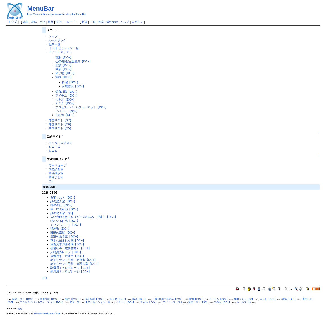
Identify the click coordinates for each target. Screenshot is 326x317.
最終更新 (112, 22)
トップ (12, 22)
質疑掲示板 (56, 173)
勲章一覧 (54, 44)
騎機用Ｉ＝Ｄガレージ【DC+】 (70, 267)
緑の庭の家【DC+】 (63, 201)
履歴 (50, 22)
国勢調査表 (56, 169)
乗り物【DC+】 (65, 73)
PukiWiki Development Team (47, 313)
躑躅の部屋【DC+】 (63, 232)
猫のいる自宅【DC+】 (65, 221)
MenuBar (40, 8)
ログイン (137, 22)
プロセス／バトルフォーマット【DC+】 (81, 107)
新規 (84, 22)
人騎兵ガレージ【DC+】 (66, 252)
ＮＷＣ (53, 150)
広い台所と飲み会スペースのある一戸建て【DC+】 (83, 217)
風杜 (20, 308)
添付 (59, 22)
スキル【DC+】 (65, 99)
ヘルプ (124, 22)
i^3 (50, 181)
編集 (25, 22)
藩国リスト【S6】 (61, 124)
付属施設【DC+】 (73, 86)
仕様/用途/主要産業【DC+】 (73, 61)
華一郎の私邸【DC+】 (65, 209)
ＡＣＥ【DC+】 (65, 103)
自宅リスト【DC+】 (63, 197)
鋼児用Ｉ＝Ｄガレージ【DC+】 (70, 271)
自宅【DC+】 (71, 82)
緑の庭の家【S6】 (62, 213)
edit (44, 278)
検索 (101, 22)
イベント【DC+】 (67, 111)
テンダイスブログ (60, 142)
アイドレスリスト (60, 52)
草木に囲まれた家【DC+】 (67, 240)
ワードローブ (57, 165)
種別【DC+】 (64, 57)
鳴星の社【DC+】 (62, 205)
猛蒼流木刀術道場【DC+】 (67, 244)
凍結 (34, 22)
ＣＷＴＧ (54, 146)
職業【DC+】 (64, 69)
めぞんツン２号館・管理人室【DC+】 (75, 263)
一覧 (93, 22)
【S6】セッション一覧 (64, 48)
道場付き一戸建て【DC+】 (67, 256)
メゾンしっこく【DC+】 (66, 224)
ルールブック (57, 40)
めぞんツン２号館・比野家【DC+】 (73, 259)
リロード (70, 22)
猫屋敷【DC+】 (60, 228)
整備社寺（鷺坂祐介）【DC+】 (70, 248)
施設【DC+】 (64, 77)
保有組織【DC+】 (67, 91)
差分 (42, 22)
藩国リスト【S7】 (61, 120)
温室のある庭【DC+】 (65, 236)
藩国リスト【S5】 (61, 128)
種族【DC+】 (64, 65)
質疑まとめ (56, 177)
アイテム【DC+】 (67, 95)
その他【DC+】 (65, 115)
